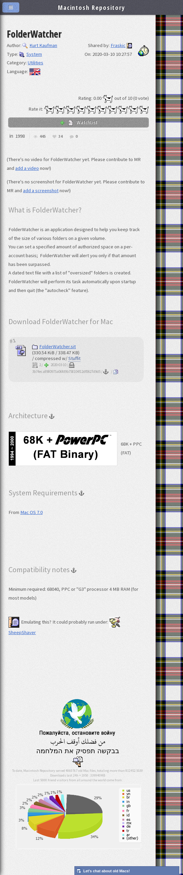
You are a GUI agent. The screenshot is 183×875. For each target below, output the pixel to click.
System (30, 54)
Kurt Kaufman (39, 45)
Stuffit (74, 358)
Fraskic (118, 45)
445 (43, 136)
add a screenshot (41, 190)
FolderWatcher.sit (54, 346)
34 (61, 136)
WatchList (78, 122)
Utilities (35, 63)
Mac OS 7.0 (31, 512)
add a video (27, 168)
